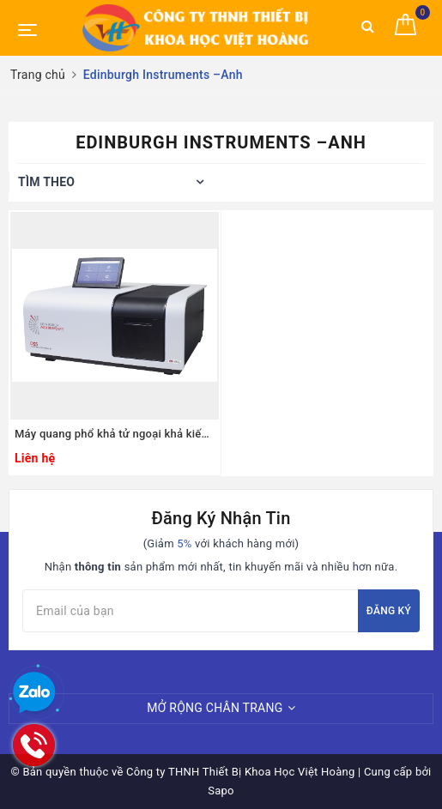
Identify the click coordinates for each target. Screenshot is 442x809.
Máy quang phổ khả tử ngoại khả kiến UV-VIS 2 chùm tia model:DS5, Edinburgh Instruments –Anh (115, 433)
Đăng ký (388, 611)
